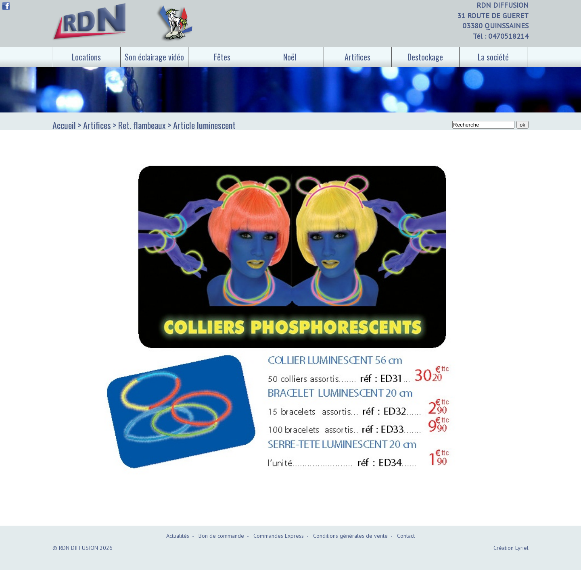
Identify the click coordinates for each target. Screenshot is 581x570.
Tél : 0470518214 (501, 36)
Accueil (64, 125)
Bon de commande (221, 535)
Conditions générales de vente (350, 535)
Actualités (177, 535)
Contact (406, 535)
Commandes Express (278, 535)
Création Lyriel (511, 547)
